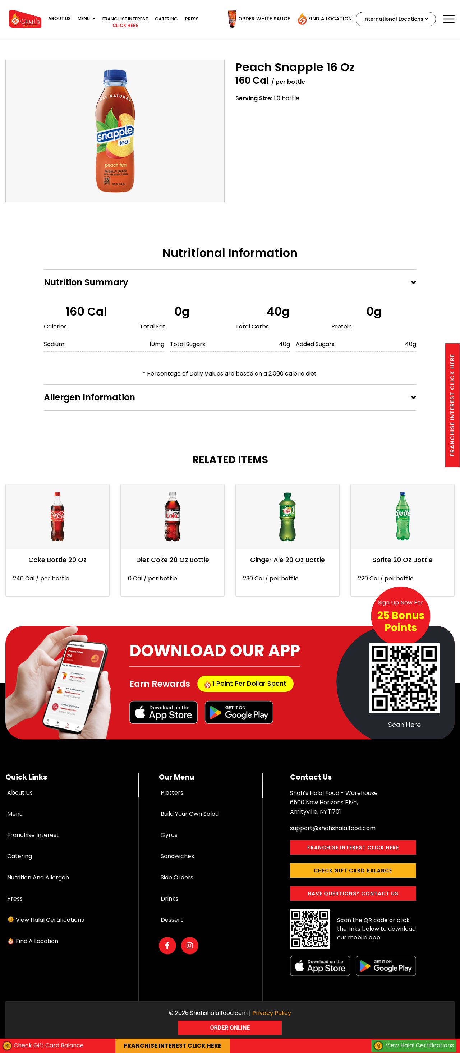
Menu (87, 18)
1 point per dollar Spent (245, 683)
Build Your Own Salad (190, 814)
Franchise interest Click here (452, 405)
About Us (59, 18)
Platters (172, 792)
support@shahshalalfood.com (333, 828)
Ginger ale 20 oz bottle (287, 559)
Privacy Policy (271, 1013)
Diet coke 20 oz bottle (172, 559)
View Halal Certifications (50, 920)
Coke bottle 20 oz (57, 559)
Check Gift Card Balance (353, 870)
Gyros (169, 835)
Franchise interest (125, 23)
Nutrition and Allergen (38, 877)
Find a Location (322, 19)
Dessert (172, 920)
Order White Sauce (256, 19)
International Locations (394, 19)
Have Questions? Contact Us (353, 893)
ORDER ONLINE (230, 1027)
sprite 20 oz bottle (402, 559)
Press (192, 19)
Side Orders (177, 877)
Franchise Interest (33, 835)
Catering (166, 19)
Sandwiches (177, 856)
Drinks (169, 899)
